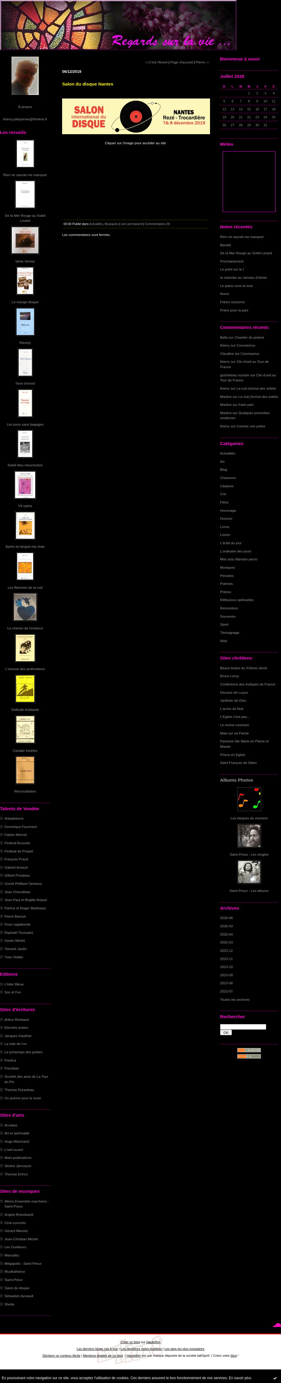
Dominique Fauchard (20, 827)
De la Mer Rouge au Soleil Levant (246, 253)
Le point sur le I (232, 269)
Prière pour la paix (234, 310)
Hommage (228, 510)
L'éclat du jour (231, 543)
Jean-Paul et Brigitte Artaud (25, 900)
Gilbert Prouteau (17, 875)
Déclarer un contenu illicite (61, 1355)
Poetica (10, 1060)
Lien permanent (132, 224)
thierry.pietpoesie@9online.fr (25, 119)
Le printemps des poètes (23, 1052)
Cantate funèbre (25, 750)
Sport (224, 624)
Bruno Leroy (229, 676)
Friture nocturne (232, 302)
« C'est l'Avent (156, 62)
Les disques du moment (249, 818)
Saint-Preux (13, 1280)
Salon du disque (16, 1288)
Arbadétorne (14, 818)
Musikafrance (14, 1271)
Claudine (227, 353)
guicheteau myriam (234, 375)
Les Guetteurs (15, 1247)
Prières (225, 592)
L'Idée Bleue (14, 984)
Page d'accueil (181, 62)
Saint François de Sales (238, 762)
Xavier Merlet (14, 940)
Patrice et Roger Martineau (25, 908)
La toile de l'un (15, 1044)
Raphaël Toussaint (18, 932)
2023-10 (226, 967)
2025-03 (226, 942)
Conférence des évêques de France (247, 684)
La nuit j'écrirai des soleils (256, 388)
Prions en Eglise (232, 755)
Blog (223, 469)
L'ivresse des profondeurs (25, 669)
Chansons (228, 478)
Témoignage (229, 632)
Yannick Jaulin (15, 949)
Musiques (227, 567)
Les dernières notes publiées (141, 1349)
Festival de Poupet (18, 851)
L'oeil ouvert (13, 1149)
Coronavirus (246, 345)
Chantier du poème (249, 337)
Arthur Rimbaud (16, 1019)
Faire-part (245, 404)
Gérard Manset (16, 1231)
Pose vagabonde (17, 924)
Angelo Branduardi (18, 1214)
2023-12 (226, 950)
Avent (224, 294)
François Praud (16, 859)
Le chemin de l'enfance (25, 628)
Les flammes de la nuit (25, 587)
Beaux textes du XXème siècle (243, 668)
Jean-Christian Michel (21, 1239)
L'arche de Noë (231, 709)
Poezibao (11, 1068)
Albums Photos (236, 779)
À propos (25, 107)
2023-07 (226, 991)
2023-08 (226, 983)
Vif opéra (25, 506)
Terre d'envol (25, 383)
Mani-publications (17, 1157)
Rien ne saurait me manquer (25, 175)
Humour (226, 518)
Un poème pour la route (22, 1098)
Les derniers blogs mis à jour (97, 1349)
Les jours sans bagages (25, 424)
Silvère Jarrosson (17, 1166)
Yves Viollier (13, 957)
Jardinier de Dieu (233, 700)
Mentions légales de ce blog (103, 1355)
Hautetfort (153, 1342)
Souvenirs (227, 616)
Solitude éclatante (25, 709)
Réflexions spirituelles (237, 600)
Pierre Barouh (15, 916)
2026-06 (226, 918)
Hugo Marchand (16, 1141)
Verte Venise (25, 261)
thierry (225, 345)
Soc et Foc (12, 992)
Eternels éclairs (16, 1027)
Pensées (227, 576)
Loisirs (225, 535)
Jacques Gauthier (18, 1036)
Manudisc (11, 1255)
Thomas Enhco (16, 1174)
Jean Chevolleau (17, 892)
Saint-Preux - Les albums (249, 891)
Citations (227, 486)
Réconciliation (25, 791)
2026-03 (226, 926)
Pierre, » (202, 62)
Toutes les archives (235, 999)
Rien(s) (25, 342)
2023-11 (226, 959)
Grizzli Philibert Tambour (23, 883)
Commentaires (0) (157, 224)
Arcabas (10, 1125)
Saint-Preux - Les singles (249, 854)
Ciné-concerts (15, 1223)
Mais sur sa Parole (234, 733)
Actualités (227, 453)
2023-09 (226, 975)
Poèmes (226, 583)
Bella (224, 337)
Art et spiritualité (16, 1133)
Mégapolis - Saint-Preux (22, 1263)
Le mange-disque (25, 302)
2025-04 (226, 934)
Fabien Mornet (15, 834)
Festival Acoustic (17, 843)
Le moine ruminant (234, 725)
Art (222, 461)
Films (224, 502)
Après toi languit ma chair (25, 546)
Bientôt (225, 245)
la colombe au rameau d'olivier (243, 277)
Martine (226, 396)
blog (234, 1355)
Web (223, 641)
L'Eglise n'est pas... (235, 716)
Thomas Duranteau (19, 1090)
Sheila (9, 1304)
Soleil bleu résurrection (25, 465)
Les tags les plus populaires (184, 1349)
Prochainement (231, 261)
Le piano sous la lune (236, 286)
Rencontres (229, 608)
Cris (223, 494)
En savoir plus (240, 1378)
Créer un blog (130, 1342)
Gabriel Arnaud (16, 867)
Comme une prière (251, 426)
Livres (224, 527)
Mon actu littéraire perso (238, 559)
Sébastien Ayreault (18, 1296)
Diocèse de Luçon (234, 692)
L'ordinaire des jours (235, 551)
